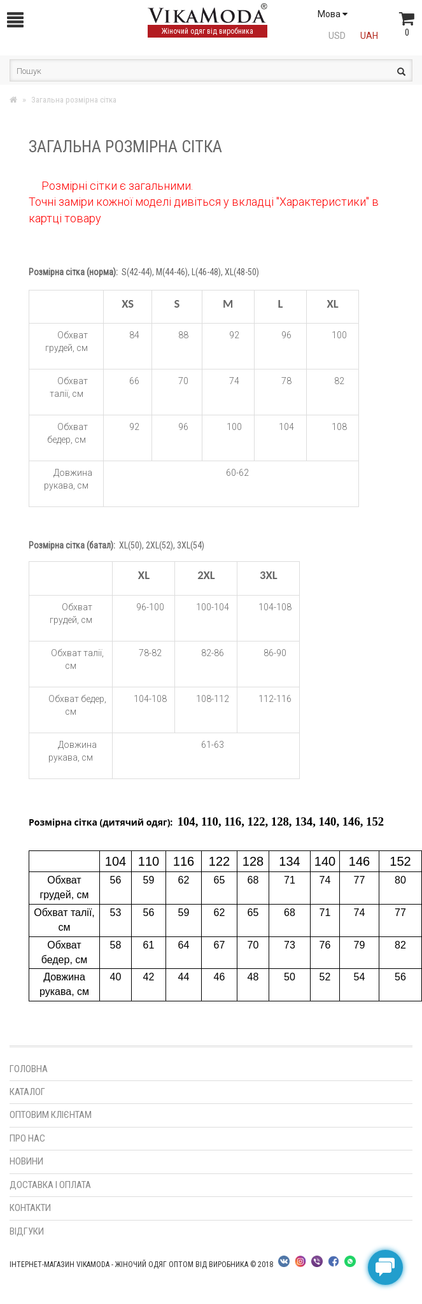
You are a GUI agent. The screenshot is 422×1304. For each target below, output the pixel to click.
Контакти (30, 1208)
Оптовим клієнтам (51, 1115)
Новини (26, 1161)
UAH (369, 36)
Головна (29, 1069)
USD (337, 36)
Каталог (27, 1092)
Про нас (27, 1138)
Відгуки (27, 1231)
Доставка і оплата (50, 1185)
